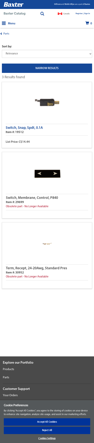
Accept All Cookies (47, 422)
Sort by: (7, 46)
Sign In (87, 14)
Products (8, 369)
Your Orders (10, 395)
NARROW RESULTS (47, 68)
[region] (47, 421)
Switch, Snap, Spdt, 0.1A (24, 128)
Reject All (47, 430)
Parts (6, 33)
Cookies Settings (47, 438)
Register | (80, 14)
